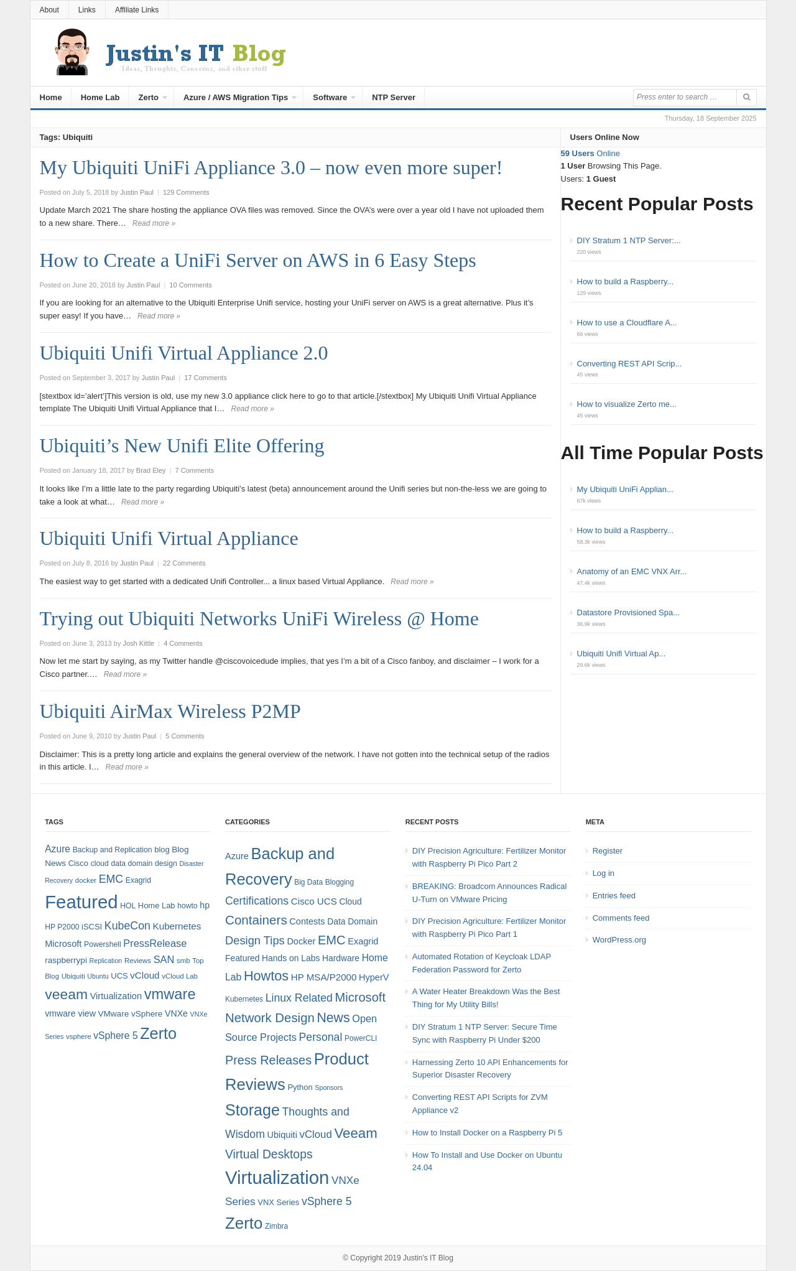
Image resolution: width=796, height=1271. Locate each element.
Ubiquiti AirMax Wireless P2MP (170, 711)
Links (87, 10)
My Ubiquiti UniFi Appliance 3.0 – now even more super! (271, 167)
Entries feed (614, 895)
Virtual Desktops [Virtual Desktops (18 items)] (269, 1154)
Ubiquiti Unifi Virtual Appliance (169, 538)
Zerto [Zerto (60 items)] (243, 1223)
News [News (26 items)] (333, 1017)
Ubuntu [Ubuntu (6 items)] (97, 976)
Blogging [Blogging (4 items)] (339, 882)
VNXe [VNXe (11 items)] (176, 1013)
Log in (603, 873)
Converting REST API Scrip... (629, 363)
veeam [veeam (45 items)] (66, 994)
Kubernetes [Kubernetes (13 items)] (177, 926)
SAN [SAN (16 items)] (164, 959)
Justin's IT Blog (428, 1258)
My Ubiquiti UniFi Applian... (625, 489)
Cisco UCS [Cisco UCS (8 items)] (314, 901)
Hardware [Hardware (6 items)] (340, 958)
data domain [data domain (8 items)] (131, 863)
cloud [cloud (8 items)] (100, 863)
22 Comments (184, 563)
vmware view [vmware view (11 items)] (70, 1013)
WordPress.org (619, 939)
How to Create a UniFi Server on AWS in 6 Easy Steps (258, 260)
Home (51, 97)
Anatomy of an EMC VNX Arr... (632, 571)
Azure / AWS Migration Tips (235, 97)
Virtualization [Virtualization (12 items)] (116, 996)
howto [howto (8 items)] (187, 905)
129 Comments (186, 192)
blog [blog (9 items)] (161, 849)
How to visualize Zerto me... (627, 404)
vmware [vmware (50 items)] (170, 994)
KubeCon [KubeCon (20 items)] (127, 925)
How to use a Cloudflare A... (627, 322)
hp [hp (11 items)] (205, 905)
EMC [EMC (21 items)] (332, 940)
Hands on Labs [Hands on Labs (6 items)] (291, 958)
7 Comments (194, 470)
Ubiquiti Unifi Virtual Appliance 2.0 (184, 353)
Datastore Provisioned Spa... (628, 612)
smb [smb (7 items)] (183, 960)
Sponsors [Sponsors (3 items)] (329, 1087)
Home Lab (100, 97)
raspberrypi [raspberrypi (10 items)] (66, 960)
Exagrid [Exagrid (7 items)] (363, 941)
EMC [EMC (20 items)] (111, 879)
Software (330, 97)
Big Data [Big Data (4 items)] (308, 882)
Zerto (148, 97)
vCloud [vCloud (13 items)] (144, 975)
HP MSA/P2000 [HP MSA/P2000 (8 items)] (324, 977)
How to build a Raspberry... (625, 281)
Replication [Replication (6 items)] (106, 960)
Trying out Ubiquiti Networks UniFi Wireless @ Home (259, 618)
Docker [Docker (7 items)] (301, 941)
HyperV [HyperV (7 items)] (374, 977)
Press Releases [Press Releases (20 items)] (268, 1060)
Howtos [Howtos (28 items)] (266, 976)
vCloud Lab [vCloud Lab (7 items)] (180, 976)
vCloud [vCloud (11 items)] (315, 1134)
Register (607, 850)
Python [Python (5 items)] (299, 1087)
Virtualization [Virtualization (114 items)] (277, 1177)
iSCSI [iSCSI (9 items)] (91, 926)
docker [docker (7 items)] (85, 880)
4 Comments (183, 643)
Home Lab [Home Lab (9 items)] (156, 905)
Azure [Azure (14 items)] (57, 849)
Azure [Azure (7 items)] (237, 856)
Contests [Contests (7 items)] (307, 921)
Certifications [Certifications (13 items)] (257, 901)
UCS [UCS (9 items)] (119, 975)
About (49, 10)
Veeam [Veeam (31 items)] (355, 1133)
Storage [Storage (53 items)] (252, 1110)
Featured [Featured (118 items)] (81, 902)
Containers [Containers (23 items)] (256, 920)
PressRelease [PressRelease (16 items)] (155, 943)
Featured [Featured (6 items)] (242, 958)
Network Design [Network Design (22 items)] (270, 1018)
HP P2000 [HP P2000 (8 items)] (62, 927)
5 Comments (184, 736)
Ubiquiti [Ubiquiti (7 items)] (73, 976)
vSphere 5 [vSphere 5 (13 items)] (327, 1201)
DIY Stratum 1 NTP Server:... (629, 240)
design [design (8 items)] (166, 863)
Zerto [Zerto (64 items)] (158, 1033)
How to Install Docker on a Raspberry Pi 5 (487, 1132)
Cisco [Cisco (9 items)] (78, 863)
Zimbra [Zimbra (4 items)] (276, 1226)
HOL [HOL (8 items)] (128, 905)
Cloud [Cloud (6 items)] (350, 901)
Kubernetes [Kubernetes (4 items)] (244, 999)
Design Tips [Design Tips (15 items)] (255, 940)
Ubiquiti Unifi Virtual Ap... (621, 653)
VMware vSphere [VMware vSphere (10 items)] (130, 1013)
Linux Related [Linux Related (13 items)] (299, 998)
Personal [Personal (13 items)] (321, 1037)
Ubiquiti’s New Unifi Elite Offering (182, 445)
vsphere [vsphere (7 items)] (78, 1036)
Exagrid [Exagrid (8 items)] (138, 880)
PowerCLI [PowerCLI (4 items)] (361, 1038)
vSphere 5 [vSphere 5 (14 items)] (115, 1035)
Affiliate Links (137, 10)
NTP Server (393, 97)
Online (590, 153)
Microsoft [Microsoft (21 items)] (360, 997)
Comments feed (621, 918)
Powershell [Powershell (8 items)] (102, 944)
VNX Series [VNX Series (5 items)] (278, 1202)
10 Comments (190, 285)
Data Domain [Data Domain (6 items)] (352, 921)
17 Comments (205, 377)
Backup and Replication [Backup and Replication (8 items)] (112, 849)
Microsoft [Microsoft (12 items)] (63, 944)
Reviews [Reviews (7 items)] (137, 960)
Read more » (153, 223)
